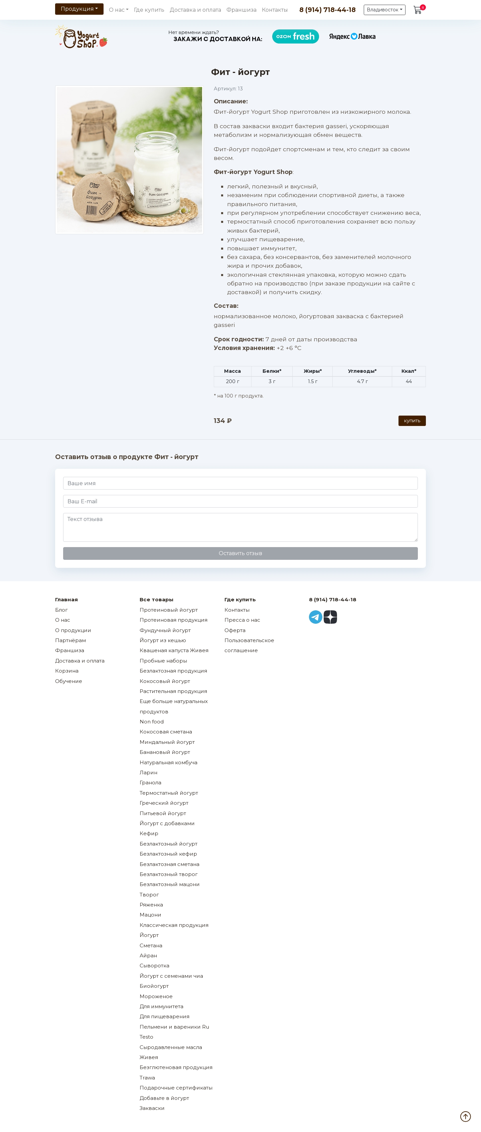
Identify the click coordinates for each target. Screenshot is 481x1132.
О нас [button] (117, 10)
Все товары (156, 599)
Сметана (151, 945)
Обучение (68, 681)
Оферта (235, 630)
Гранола (150, 782)
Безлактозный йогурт (168, 844)
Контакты (275, 10)
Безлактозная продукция (173, 671)
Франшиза (241, 10)
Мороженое (156, 996)
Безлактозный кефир (168, 854)
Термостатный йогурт (169, 793)
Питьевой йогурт (163, 813)
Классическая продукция (174, 925)
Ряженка (151, 904)
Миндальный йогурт (167, 742)
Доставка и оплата (195, 10)
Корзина (66, 671)
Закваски (152, 1108)
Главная (66, 599)
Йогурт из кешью (163, 640)
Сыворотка (154, 965)
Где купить (149, 10)
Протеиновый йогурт (169, 610)
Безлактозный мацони (170, 884)
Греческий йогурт (164, 803)
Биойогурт (154, 986)
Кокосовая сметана (166, 731)
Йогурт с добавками (167, 823)
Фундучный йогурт (165, 630)
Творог (149, 894)
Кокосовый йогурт (165, 681)
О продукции (73, 630)
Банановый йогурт (165, 752)
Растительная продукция (173, 691)
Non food (152, 721)
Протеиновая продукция (173, 620)
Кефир (149, 833)
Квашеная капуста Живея (174, 650)
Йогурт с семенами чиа (171, 976)
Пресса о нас (242, 620)
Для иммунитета (161, 1006)
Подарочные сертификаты (176, 1087)
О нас (62, 620)
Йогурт (149, 935)
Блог (61, 610)
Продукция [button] (77, 9)
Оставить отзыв (240, 553)
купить (412, 421)
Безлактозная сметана (169, 864)
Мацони (150, 914)
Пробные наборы (163, 661)
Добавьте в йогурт (164, 1098)
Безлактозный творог (169, 874)
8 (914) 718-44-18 (327, 10)
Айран (148, 955)
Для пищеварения (164, 1016)
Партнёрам (70, 640)
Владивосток (382, 10)
